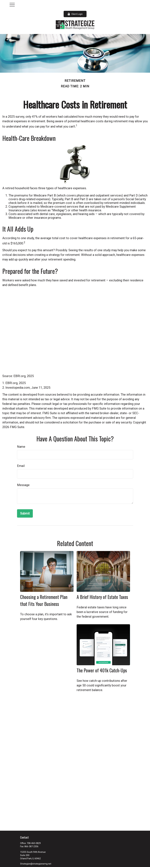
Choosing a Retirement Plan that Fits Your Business (43, 600)
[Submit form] (25, 513)
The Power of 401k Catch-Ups (102, 670)
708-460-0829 (34, 843)
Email (21, 466)
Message (23, 485)
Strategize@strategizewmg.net (35, 864)
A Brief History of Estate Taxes (102, 596)
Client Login (75, 14)
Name (21, 446)
